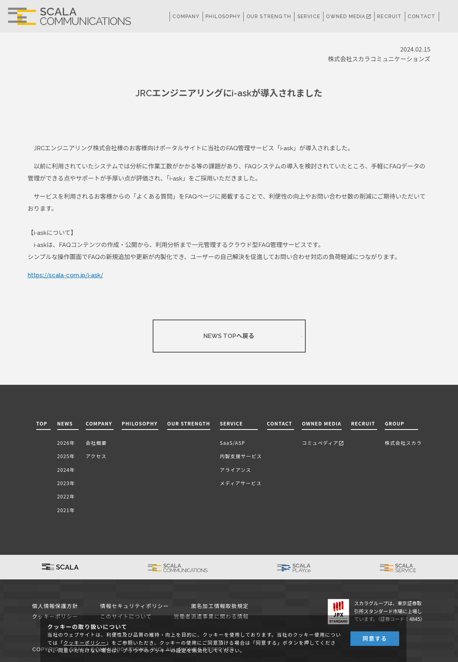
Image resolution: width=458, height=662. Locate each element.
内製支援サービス (241, 455)
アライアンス (235, 469)
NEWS (66, 423)
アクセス (96, 455)
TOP (42, 423)
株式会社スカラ (403, 442)
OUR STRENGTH (269, 16)
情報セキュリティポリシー (134, 606)
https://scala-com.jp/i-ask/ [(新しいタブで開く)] (65, 275)
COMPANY (185, 16)
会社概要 (96, 442)
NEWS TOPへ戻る (228, 336)
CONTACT (421, 16)
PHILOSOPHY (222, 16)
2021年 (66, 509)
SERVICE (231, 423)
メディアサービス (241, 482)
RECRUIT (389, 16)
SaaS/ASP (232, 442)
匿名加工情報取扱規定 (220, 606)
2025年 (66, 455)
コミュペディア (323, 442)
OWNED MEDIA (348, 16)
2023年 (66, 482)
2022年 (66, 496)
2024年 (66, 469)
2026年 (66, 442)
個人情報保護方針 (55, 606)
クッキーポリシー (84, 643)
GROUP (394, 423)
